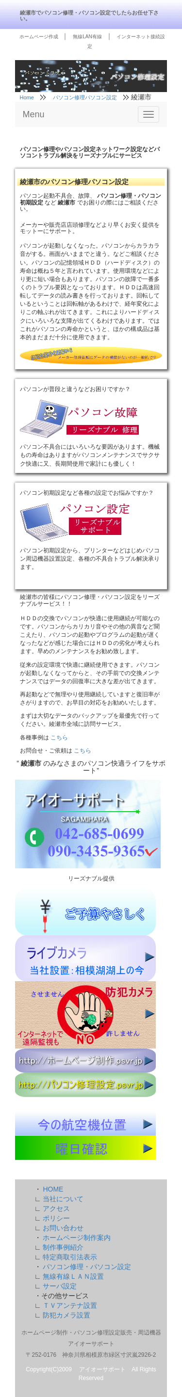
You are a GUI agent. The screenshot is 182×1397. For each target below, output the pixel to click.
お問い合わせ (63, 1228)
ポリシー (56, 1218)
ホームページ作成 (39, 36)
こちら (59, 737)
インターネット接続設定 (126, 41)
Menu (34, 114)
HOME (53, 1189)
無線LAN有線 (88, 36)
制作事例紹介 (63, 1247)
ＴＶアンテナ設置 (70, 1305)
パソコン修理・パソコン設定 (87, 1267)
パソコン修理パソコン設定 (85, 97)
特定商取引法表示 (70, 1257)
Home (27, 97)
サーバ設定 (60, 1286)
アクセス (56, 1208)
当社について (63, 1199)
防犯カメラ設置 (66, 1315)
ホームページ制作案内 (77, 1237)
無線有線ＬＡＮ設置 (73, 1276)
